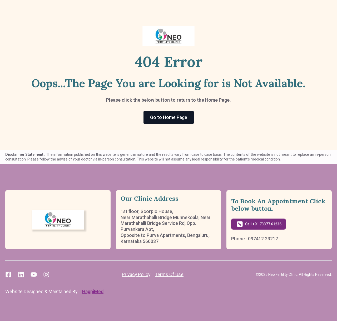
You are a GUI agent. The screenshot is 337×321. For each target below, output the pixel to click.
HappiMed (92, 291)
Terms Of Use (169, 274)
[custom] (8, 274)
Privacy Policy (136, 274)
